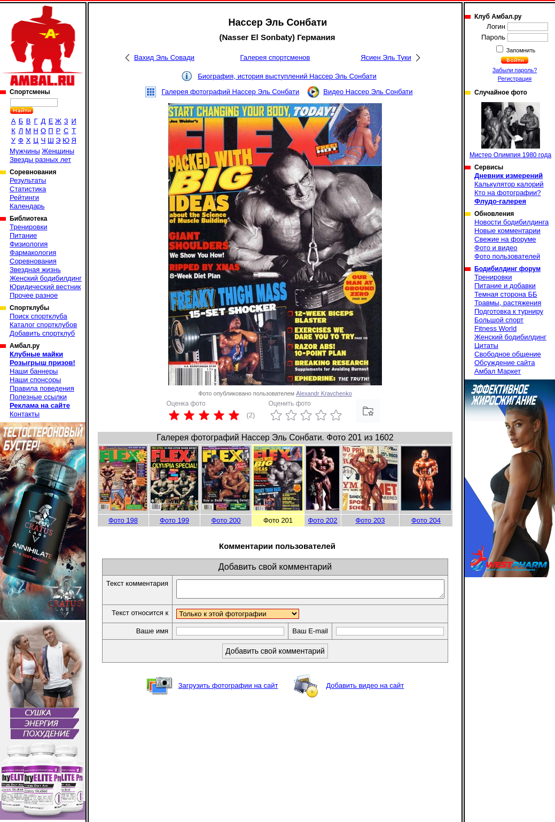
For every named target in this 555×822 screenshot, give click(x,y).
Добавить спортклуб (42, 333)
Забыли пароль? (515, 70)
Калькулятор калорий (509, 184)
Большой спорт (498, 320)
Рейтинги (24, 197)
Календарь (27, 206)
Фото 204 (426, 520)
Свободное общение (507, 354)
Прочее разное (34, 295)
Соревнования (33, 261)
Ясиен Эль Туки (386, 57)
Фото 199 (174, 520)
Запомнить (520, 50)
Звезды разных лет (40, 160)
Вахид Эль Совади (164, 57)
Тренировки (28, 227)
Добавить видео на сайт (365, 704)
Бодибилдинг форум (507, 269)
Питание (23, 235)
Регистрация (514, 78)
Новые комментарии (507, 231)
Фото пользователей (507, 256)
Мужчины (25, 151)
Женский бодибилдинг (46, 278)
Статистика (28, 189)
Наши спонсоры (35, 380)
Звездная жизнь (35, 270)
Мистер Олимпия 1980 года (510, 130)
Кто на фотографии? (507, 193)
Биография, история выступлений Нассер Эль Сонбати (287, 76)
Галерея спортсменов (275, 57)
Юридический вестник (45, 287)
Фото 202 (322, 520)
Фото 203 (370, 520)
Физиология (29, 244)
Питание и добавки (505, 286)
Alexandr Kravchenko (324, 393)
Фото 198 (123, 520)
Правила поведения (42, 388)
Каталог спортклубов (43, 325)
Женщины (58, 151)
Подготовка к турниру (508, 311)
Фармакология (33, 253)
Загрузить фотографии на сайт (228, 704)
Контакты (25, 414)
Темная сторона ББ (505, 294)
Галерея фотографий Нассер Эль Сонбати (230, 92)
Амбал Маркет (497, 371)
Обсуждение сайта (504, 363)
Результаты (28, 180)
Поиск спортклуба (38, 316)
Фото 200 (225, 520)
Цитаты (486, 346)
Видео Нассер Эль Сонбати (367, 92)
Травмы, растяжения (507, 303)
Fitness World (495, 328)
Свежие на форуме (505, 239)
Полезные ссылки (38, 397)
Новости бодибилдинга (511, 222)
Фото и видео (496, 248)
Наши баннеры (34, 371)
